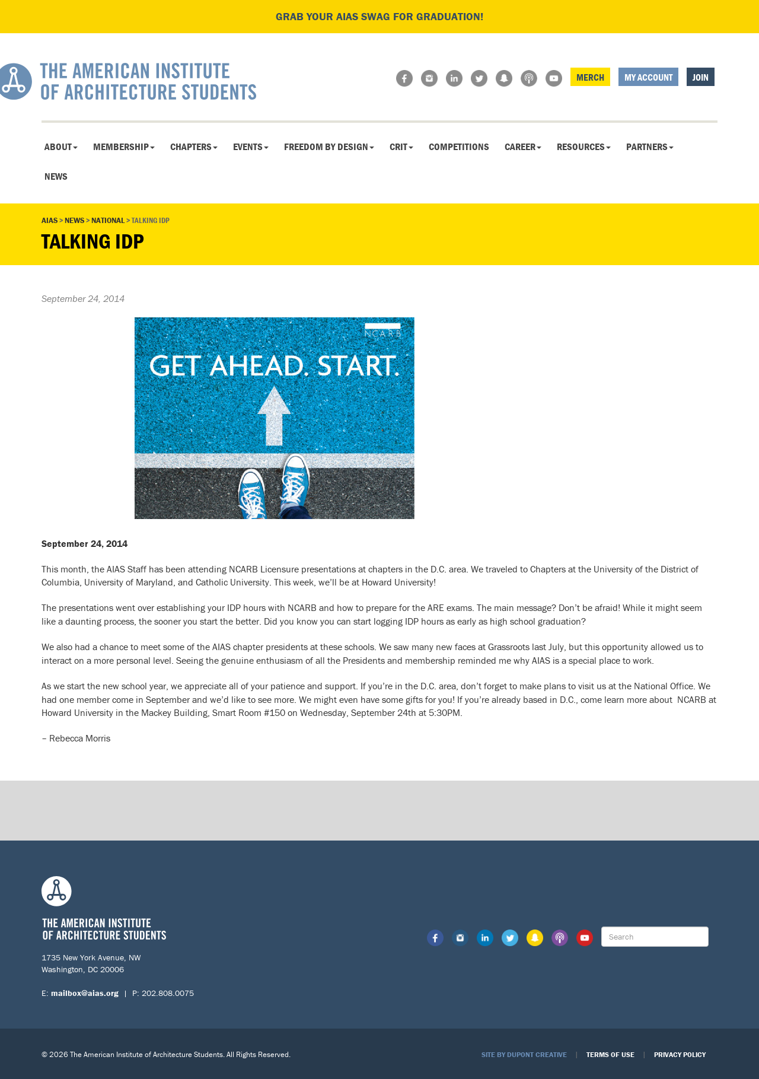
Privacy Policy (680, 1054)
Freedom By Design (329, 146)
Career (523, 146)
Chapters (194, 146)
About (61, 146)
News (56, 176)
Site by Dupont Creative (524, 1054)
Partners (650, 146)
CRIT (401, 146)
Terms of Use (610, 1054)
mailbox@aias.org (85, 993)
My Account (648, 77)
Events (251, 146)
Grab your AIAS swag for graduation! (379, 16)
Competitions (459, 146)
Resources (584, 146)
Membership (124, 146)
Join (701, 77)
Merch (590, 77)
